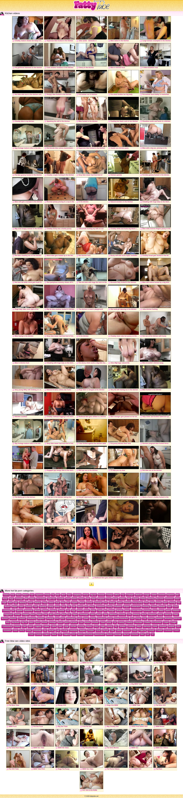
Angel (4, 603)
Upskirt (45, 611)
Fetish (134, 630)
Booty (57, 607)
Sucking (29, 607)
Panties (122, 599)
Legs (58, 630)
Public (176, 615)
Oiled (106, 615)
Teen (32, 595)
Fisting (143, 599)
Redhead (127, 603)
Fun (60, 634)
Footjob (159, 630)
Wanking (23, 603)
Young (47, 595)
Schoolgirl (19, 599)
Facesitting (73, 630)
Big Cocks (160, 599)
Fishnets (151, 630)
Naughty (83, 630)
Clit (69, 615)
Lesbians (131, 626)
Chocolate (138, 622)
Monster (38, 611)
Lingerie (47, 634)
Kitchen (73, 626)
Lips (147, 634)
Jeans (30, 626)
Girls (73, 634)
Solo (88, 599)
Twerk (21, 607)
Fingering (142, 630)
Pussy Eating (138, 603)
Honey (28, 630)
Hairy (69, 595)
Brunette (95, 622)
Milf (26, 599)
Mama (19, 595)
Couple (166, 622)
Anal (12, 595)
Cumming (6, 611)
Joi (153, 634)
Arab (57, 603)
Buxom (7, 607)
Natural (80, 607)
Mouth (82, 603)
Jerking (110, 626)
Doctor (86, 611)
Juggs (102, 626)
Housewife (7, 630)
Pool (146, 603)
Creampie (130, 595)
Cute (144, 618)
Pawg (45, 603)
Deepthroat (102, 618)
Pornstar (122, 615)
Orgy (73, 611)
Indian (155, 626)
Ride (10, 603)
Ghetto (57, 615)
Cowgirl (173, 622)
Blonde (44, 622)
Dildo (169, 607)
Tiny (122, 595)
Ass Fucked (41, 599)
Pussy (5, 599)
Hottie (15, 630)
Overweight (84, 615)
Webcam (139, 595)
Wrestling (168, 618)
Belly (8, 622)
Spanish (20, 611)
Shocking (145, 607)
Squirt (165, 603)
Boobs (60, 622)
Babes (120, 603)
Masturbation (100, 634)
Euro (57, 618)
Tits (69, 607)
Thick (152, 603)
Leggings (38, 626)
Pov (86, 607)
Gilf (68, 603)
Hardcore (126, 630)
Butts (33, 615)
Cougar (147, 595)
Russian (102, 595)
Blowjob (120, 611)
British (87, 622)
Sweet (30, 603)
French (176, 630)
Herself (51, 630)
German (90, 603)
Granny (6, 595)
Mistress (13, 618)
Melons (80, 634)
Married (126, 634)
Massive (110, 634)
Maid (142, 634)
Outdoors (176, 611)
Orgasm (135, 599)
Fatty (112, 630)
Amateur (123, 626)
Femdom (17, 626)
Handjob (171, 626)
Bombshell (29, 611)
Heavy (161, 611)
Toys (35, 607)
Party (155, 611)
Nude (64, 615)
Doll (73, 607)
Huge (11, 599)
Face (24, 626)
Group (138, 618)
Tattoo (92, 615)
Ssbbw (154, 595)
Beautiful (159, 618)
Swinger (112, 603)
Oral (105, 603)
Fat (53, 595)
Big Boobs (16, 622)
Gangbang (77, 595)
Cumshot (22, 618)
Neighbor (41, 618)
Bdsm (177, 599)
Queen (86, 618)
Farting (109, 607)
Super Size (51, 599)
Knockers (147, 611)
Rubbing (53, 611)
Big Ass (93, 595)
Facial (98, 630)
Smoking (50, 618)
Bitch (67, 622)
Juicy (96, 626)
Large (66, 626)
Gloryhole (134, 634)
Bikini (31, 622)
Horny (22, 630)
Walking (38, 603)
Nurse (144, 615)
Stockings (98, 603)
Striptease (118, 607)
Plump (158, 603)
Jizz (116, 626)
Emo (132, 618)
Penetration (136, 607)
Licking (64, 630)
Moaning (136, 615)
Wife (129, 599)
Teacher (61, 611)
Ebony (74, 599)
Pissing (172, 603)
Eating (50, 607)
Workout (5, 618)
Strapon (127, 607)
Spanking (42, 607)
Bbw (57, 595)
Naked (127, 611)
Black (38, 622)
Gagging (67, 634)
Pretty (92, 607)
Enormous (169, 599)
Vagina (75, 615)
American (168, 615)
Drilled (93, 618)
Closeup (110, 595)
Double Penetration (121, 618)
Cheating (129, 622)
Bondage (52, 622)
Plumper (91, 630)
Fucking (39, 634)
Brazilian (74, 622)
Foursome (168, 630)
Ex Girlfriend (156, 622)
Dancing (151, 599)
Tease (103, 622)
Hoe (45, 630)
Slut (178, 603)
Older (94, 599)
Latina (54, 626)
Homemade (37, 630)
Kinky (93, 611)
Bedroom (177, 618)
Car (115, 622)
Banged (112, 611)
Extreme (162, 595)
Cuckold (61, 599)
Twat (45, 615)
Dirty (63, 618)
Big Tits (24, 622)
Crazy (109, 599)
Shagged (25, 615)
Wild (51, 615)
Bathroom (113, 615)
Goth (178, 626)
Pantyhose (152, 615)
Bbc (177, 595)
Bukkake (162, 607)
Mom (63, 595)
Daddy (32, 599)
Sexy (63, 607)
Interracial (147, 626)
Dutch (79, 618)
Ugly (15, 603)
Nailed (54, 634)
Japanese (39, 595)
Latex (60, 626)
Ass (68, 611)
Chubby (147, 622)
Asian (68, 599)
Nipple (39, 615)
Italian (139, 626)
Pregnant (101, 599)
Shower (17, 615)
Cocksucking (7, 626)
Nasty (160, 615)
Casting (121, 622)
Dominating (71, 618)
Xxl (13, 611)
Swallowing (31, 618)
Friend (31, 634)
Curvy (176, 607)
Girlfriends (89, 634)
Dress (110, 618)
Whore (79, 611)
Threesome (100, 607)
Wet (105, 611)
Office (117, 595)
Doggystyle (8, 615)
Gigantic (75, 603)
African (85, 595)
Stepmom (170, 595)
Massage (118, 634)
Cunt (129, 615)
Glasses (89, 626)
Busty (109, 622)
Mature (25, 595)
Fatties (118, 630)
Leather (46, 626)
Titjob (100, 611)
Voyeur (81, 599)
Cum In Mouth (137, 611)
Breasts (151, 618)
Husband (163, 626)
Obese (51, 603)
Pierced (105, 630)
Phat (63, 603)
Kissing (81, 626)
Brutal (115, 599)
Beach (99, 615)
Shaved (154, 607)
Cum (81, 622)
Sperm (168, 611)
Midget (14, 607)
